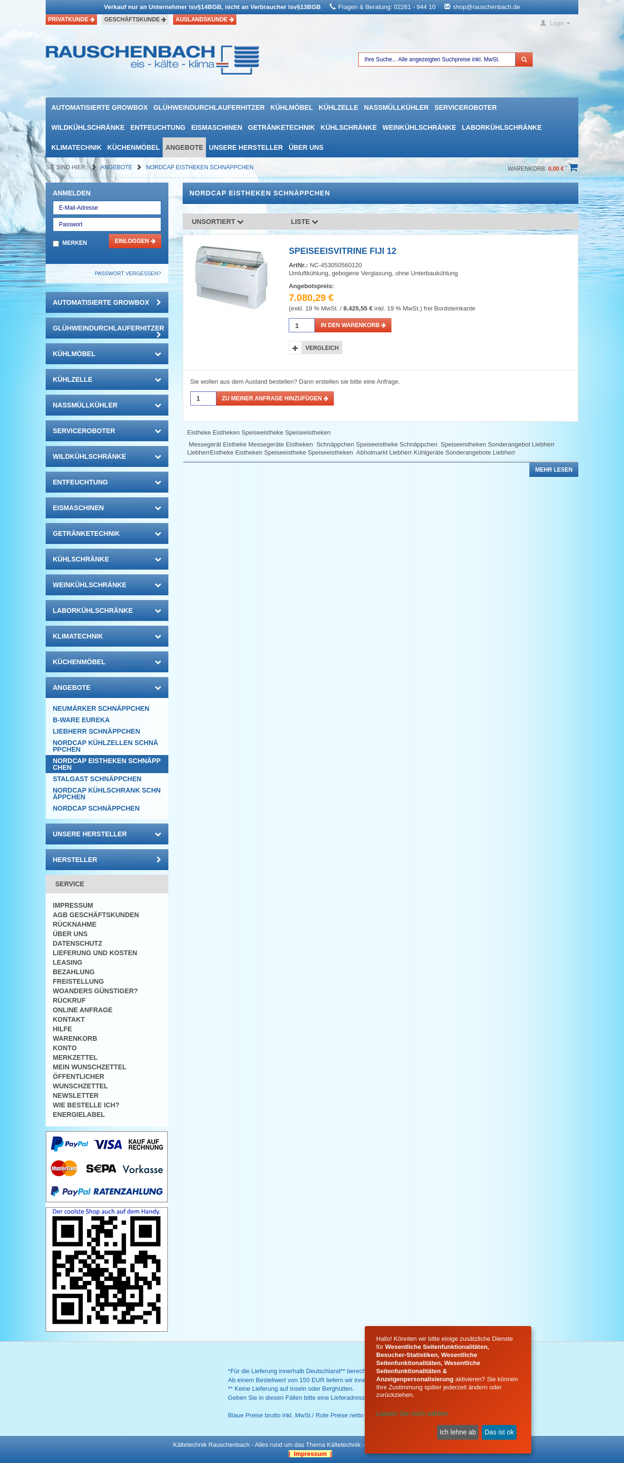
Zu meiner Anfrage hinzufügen (275, 398)
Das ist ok (499, 1432)
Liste (305, 221)
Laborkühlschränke (502, 127)
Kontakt (69, 1019)
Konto (65, 1048)
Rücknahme (75, 924)
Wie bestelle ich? (86, 1105)
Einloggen (135, 241)
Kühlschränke (349, 127)
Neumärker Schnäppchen (101, 708)
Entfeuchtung (157, 127)
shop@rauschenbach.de (486, 6)
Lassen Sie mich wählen (412, 1413)
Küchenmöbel (133, 147)
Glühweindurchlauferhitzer (208, 107)
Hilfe (62, 1029)
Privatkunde (71, 19)
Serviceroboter (465, 107)
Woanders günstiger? (95, 991)
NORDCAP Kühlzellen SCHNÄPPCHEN (105, 746)
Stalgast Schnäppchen (97, 779)
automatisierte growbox (99, 107)
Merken (74, 243)
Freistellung (78, 981)
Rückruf (69, 1000)
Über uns (306, 147)
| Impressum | (310, 1453)
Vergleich (322, 348)
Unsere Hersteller (246, 147)
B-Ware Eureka (81, 720)
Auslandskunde (205, 19)
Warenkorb (75, 1038)
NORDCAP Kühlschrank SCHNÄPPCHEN (107, 793)
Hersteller (107, 859)
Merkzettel (75, 1057)
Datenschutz (77, 943)
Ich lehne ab (457, 1432)
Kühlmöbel (292, 107)
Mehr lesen (554, 469)
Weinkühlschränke (419, 127)
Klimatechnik (76, 147)
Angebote (184, 147)
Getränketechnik (281, 127)
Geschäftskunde (135, 19)
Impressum (73, 905)
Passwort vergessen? (128, 273)
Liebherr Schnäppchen (96, 731)
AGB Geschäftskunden (96, 915)
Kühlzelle (338, 107)
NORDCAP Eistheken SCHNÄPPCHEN (200, 167)
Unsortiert (218, 221)
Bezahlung (74, 972)
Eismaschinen (216, 127)
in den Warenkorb (353, 325)
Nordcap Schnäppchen (96, 808)
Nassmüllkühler (396, 107)
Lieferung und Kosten (95, 953)
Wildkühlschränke (88, 127)
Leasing (67, 962)
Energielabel (79, 1114)
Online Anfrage (82, 1010)
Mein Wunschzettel (90, 1067)
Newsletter (75, 1095)
